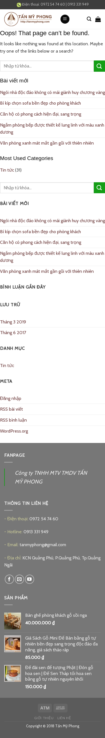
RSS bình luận (13, 420)
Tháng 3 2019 (13, 322)
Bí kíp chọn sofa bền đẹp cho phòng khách (40, 103)
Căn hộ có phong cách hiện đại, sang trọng (40, 114)
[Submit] (99, 65)
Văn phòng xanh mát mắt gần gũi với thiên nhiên (47, 143)
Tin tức (7, 170)
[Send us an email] (19, 579)
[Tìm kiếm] (89, 19)
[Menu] (64, 19)
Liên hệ (64, 718)
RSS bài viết (11, 409)
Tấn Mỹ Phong (67, 726)
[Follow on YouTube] (29, 579)
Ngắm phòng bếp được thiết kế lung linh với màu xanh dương (52, 128)
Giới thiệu (44, 718)
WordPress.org (14, 431)
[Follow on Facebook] (9, 579)
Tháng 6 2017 (13, 332)
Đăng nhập (10, 398)
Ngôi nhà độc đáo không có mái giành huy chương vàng (52, 92)
